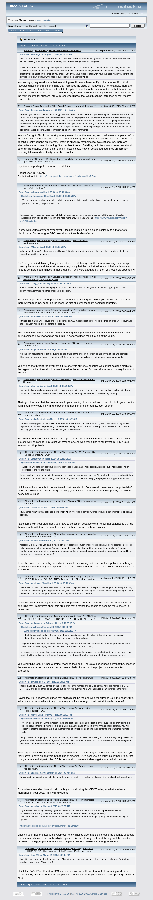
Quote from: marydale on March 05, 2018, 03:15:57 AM (44, 806)
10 (46, 45)
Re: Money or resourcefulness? (65, 50)
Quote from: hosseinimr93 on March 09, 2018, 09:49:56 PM (48, 196)
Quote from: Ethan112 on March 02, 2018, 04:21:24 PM (44, 855)
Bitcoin (27, 106)
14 (58, 45)
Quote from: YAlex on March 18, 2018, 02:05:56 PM (42, 247)
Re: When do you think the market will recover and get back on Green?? (59, 311)
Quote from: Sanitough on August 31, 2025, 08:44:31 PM (45, 54)
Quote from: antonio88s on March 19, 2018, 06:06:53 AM (45, 317)
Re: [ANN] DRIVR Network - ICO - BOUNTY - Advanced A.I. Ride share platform (60, 577)
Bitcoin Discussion (41, 106)
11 (49, 45)
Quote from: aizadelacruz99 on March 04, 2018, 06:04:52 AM (47, 773)
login (37, 20)
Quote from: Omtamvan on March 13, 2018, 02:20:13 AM (45, 459)
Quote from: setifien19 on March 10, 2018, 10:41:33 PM (44, 541)
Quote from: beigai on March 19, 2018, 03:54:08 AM (43, 350)
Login (38, 31)
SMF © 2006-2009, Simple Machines (89, 894)
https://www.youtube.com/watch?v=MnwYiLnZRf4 (67, 176)
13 (55, 45)
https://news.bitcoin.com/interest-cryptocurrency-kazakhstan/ (49, 826)
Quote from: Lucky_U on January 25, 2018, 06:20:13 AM (45, 283)
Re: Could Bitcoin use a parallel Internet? (74, 106)
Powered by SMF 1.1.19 (58, 894)
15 (62, 45)
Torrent (51, 26)
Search (30, 31)
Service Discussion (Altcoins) (67, 276)
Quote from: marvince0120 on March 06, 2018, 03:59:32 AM (46, 583)
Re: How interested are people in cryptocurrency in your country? (59, 800)
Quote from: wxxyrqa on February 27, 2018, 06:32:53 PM (45, 715)
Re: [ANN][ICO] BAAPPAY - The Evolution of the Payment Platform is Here (58, 849)
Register (48, 31)
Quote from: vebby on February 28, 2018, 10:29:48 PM (46, 627)
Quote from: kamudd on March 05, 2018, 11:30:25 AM (44, 682)
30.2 (45, 26)
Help (21, 31)
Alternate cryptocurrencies (37, 185)
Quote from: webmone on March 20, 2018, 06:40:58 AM (44, 192)
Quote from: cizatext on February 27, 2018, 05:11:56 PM (47, 719)
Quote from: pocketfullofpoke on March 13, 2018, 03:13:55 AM (48, 419)
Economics (41, 50)
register (47, 20)
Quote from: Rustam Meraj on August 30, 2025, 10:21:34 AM (47, 110)
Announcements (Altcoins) (67, 576)
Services (39, 159)
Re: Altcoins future (84, 677)
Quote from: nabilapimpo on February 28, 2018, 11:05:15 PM (47, 623)
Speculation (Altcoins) (63, 310)
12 (52, 45)
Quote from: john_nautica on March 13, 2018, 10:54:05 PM (46, 386)
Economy (28, 50)
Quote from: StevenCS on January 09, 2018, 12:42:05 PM (48, 463)
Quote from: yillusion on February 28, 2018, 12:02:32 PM (50, 631)
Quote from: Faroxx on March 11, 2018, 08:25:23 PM (43, 508)
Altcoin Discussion (61, 185)
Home (14, 31)
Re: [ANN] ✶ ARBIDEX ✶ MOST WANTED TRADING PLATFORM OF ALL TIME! (60, 617)
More (58, 31)
